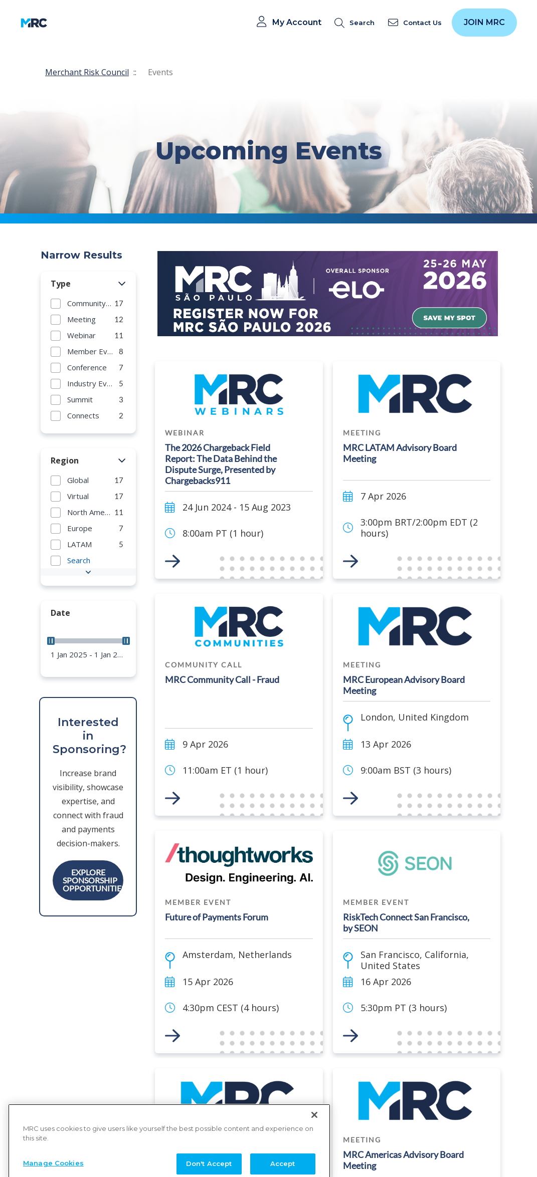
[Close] (314, 1154)
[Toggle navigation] (61, 23)
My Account (296, 22)
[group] (88, 303)
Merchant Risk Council (87, 72)
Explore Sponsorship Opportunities (93, 880)
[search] (356, 23)
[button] (122, 284)
